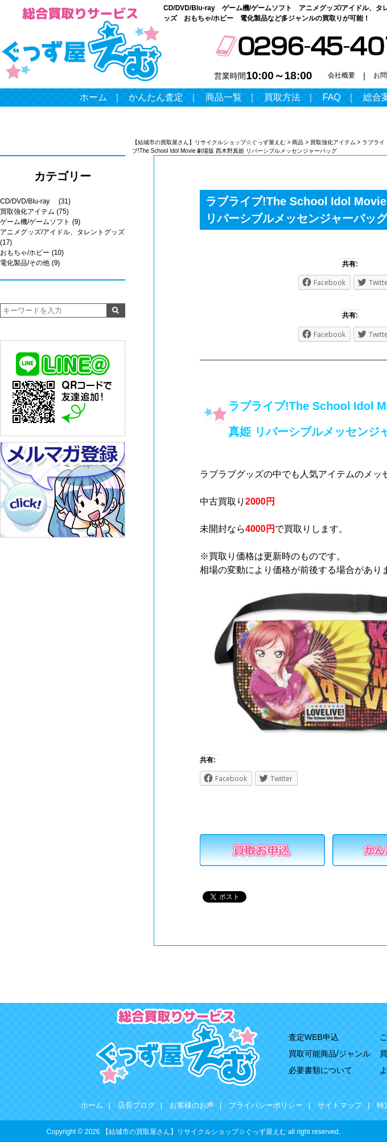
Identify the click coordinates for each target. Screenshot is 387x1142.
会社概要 (341, 75)
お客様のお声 (192, 1105)
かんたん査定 (156, 97)
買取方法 (282, 97)
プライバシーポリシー (266, 1105)
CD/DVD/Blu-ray (28, 201)
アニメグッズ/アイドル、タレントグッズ (62, 232)
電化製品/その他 (25, 263)
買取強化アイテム (27, 212)
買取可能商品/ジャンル (329, 1053)
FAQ (332, 97)
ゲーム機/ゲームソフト (35, 222)
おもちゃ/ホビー (25, 253)
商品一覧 (223, 97)
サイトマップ (340, 1105)
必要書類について (320, 1070)
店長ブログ (136, 1105)
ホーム (93, 97)
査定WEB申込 (314, 1037)
